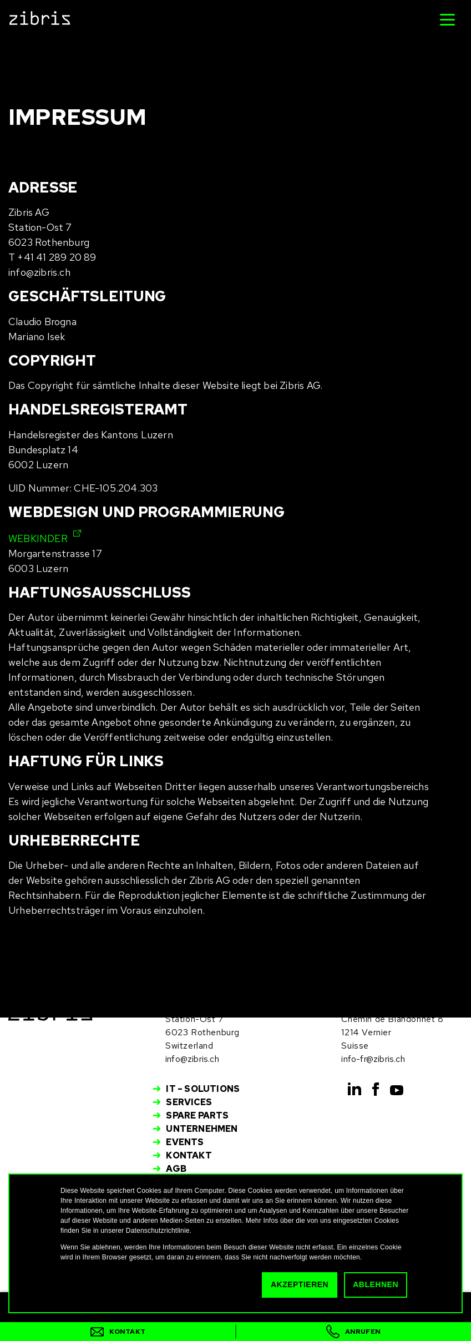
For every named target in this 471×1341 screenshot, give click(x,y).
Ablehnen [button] (375, 1284)
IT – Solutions (203, 1089)
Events (185, 1142)
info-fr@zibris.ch (372, 1059)
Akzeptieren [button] (299, 1284)
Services (189, 1102)
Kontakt (188, 1155)
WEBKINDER (38, 538)
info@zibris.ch (192, 1059)
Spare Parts (197, 1115)
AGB (176, 1169)
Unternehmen (201, 1129)
